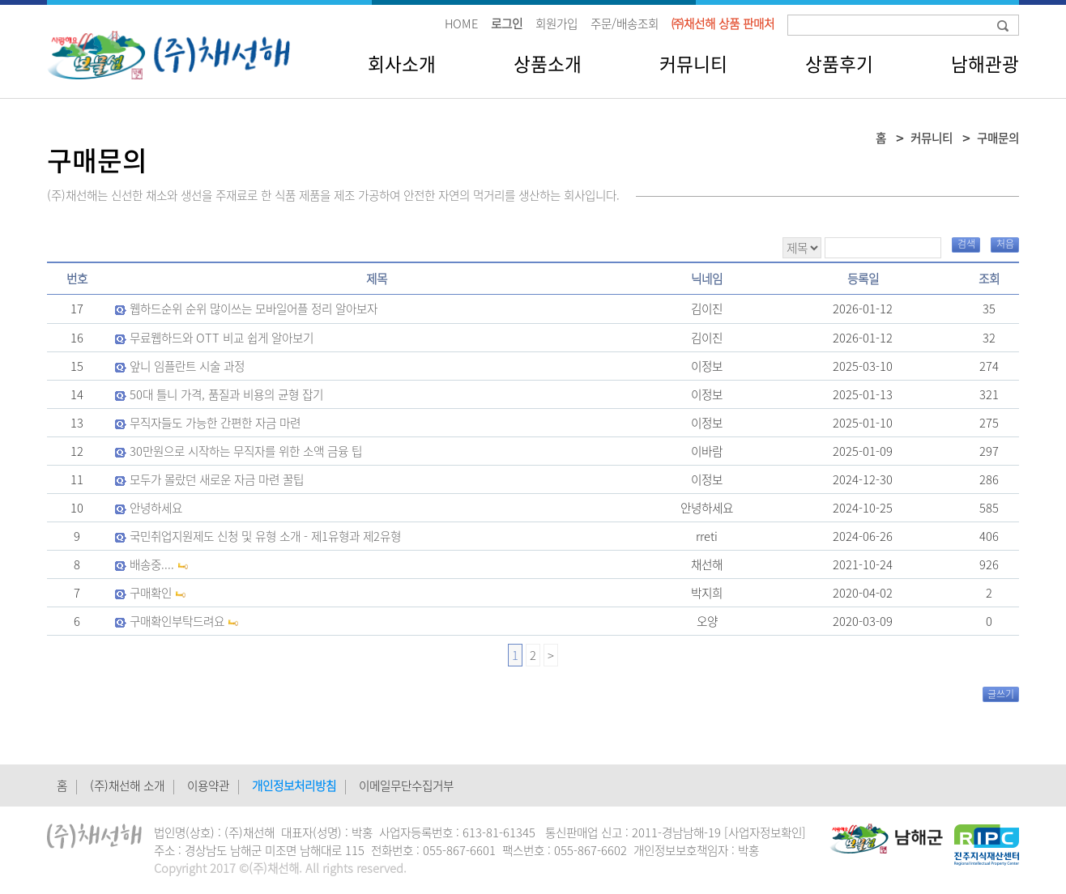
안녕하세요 (156, 508)
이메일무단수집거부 (406, 785)
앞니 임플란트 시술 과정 (187, 366)
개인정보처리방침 (294, 785)
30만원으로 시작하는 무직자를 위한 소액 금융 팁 (246, 451)
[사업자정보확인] (765, 832)
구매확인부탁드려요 (177, 621)
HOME (461, 23)
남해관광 (985, 64)
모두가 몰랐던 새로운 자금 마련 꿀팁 (217, 479)
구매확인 (151, 593)
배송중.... (152, 564)
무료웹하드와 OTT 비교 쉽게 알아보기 (221, 338)
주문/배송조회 (625, 23)
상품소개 (548, 64)
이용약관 (208, 785)
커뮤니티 (693, 64)
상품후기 (839, 64)
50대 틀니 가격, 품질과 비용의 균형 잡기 (226, 394)
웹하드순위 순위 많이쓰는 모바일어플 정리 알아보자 (253, 308)
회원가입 (556, 23)
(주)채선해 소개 (127, 785)
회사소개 (402, 64)
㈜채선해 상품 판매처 (723, 23)
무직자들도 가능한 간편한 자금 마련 (215, 423)
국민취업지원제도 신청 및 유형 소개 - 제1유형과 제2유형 (265, 536)
